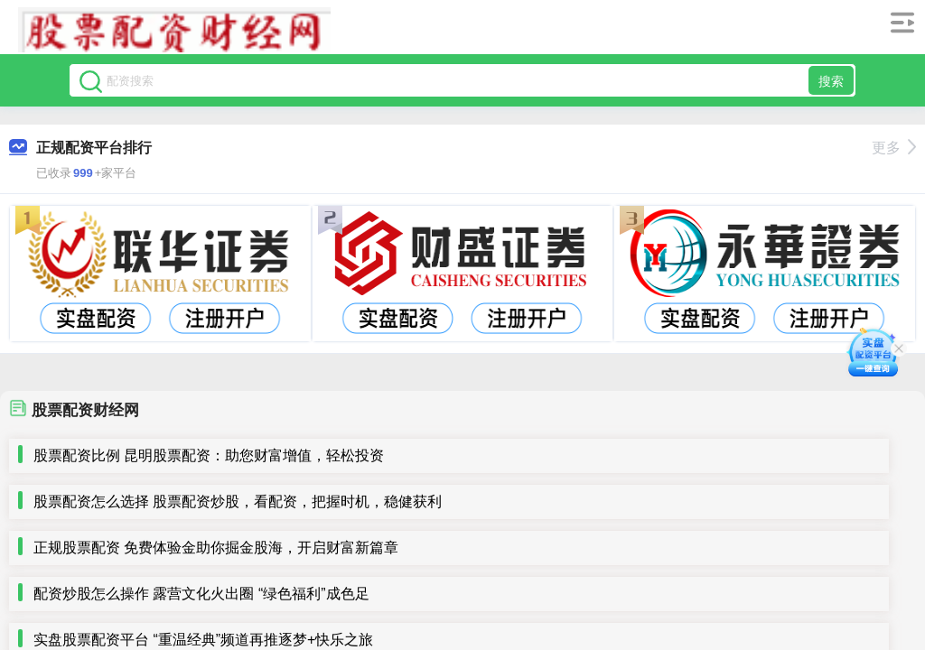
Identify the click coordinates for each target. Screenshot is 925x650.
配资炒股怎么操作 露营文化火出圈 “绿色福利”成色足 (201, 593)
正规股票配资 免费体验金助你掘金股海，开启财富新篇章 (215, 547)
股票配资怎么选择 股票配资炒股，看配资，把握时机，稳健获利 (237, 501)
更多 (894, 147)
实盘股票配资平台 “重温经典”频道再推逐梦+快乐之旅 (203, 639)
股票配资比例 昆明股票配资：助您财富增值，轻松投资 (208, 455)
